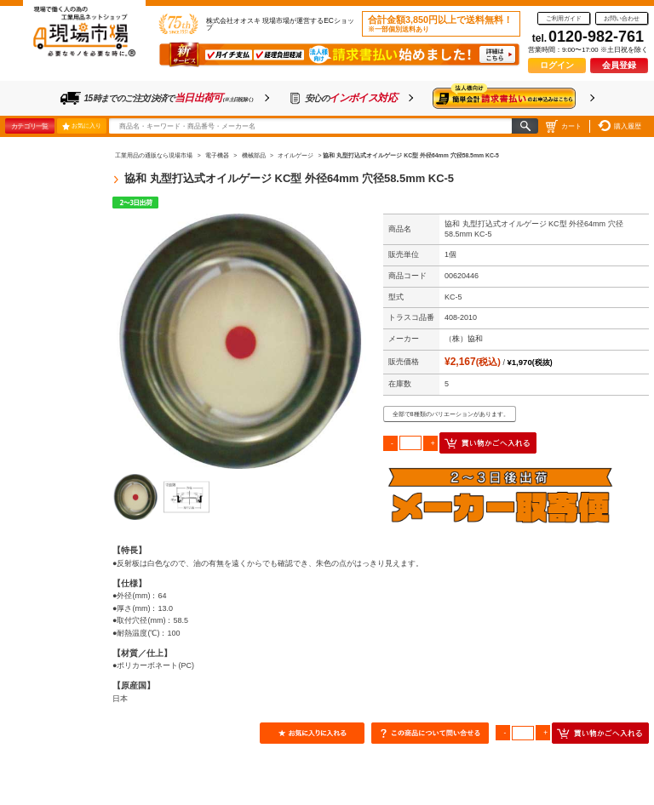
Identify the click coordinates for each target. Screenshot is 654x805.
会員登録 (619, 65)
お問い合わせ (622, 18)
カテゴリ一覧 (29, 126)
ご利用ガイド (564, 18)
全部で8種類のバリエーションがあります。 (451, 414)
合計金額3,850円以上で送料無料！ (440, 23)
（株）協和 (464, 338)
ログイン (557, 65)
